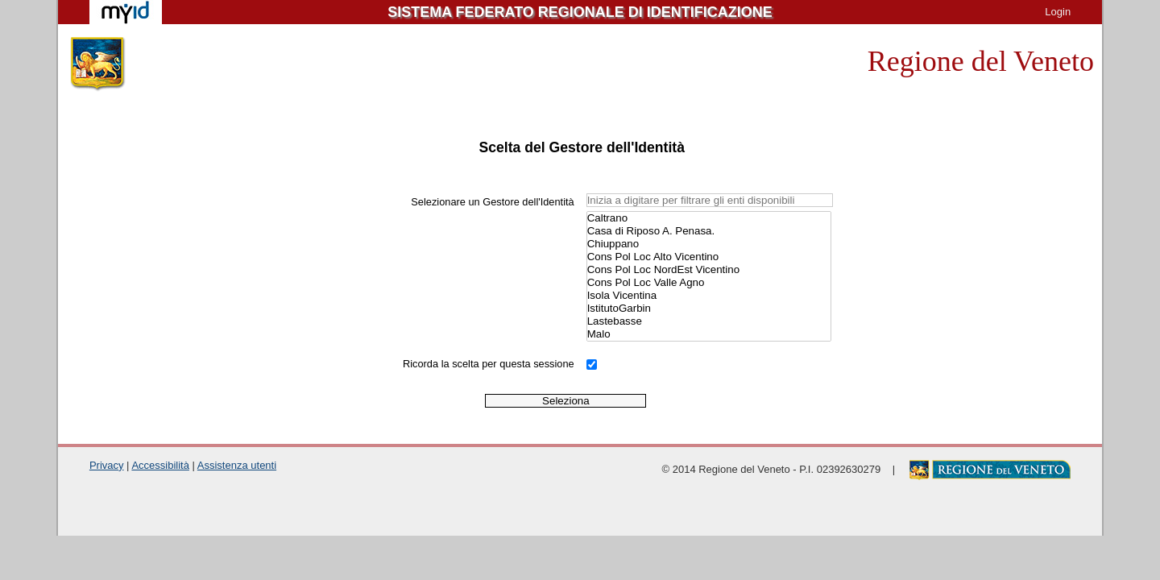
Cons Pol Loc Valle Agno (709, 282)
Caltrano (709, 218)
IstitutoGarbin (709, 308)
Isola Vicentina (709, 295)
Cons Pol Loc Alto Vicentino (709, 257)
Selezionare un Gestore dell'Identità (492, 202)
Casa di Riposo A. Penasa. (709, 231)
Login (1058, 12)
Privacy (106, 465)
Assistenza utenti (236, 465)
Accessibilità (160, 465)
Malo (709, 334)
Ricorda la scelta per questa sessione (488, 364)
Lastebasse (709, 321)
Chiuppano (709, 244)
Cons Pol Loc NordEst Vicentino (709, 269)
